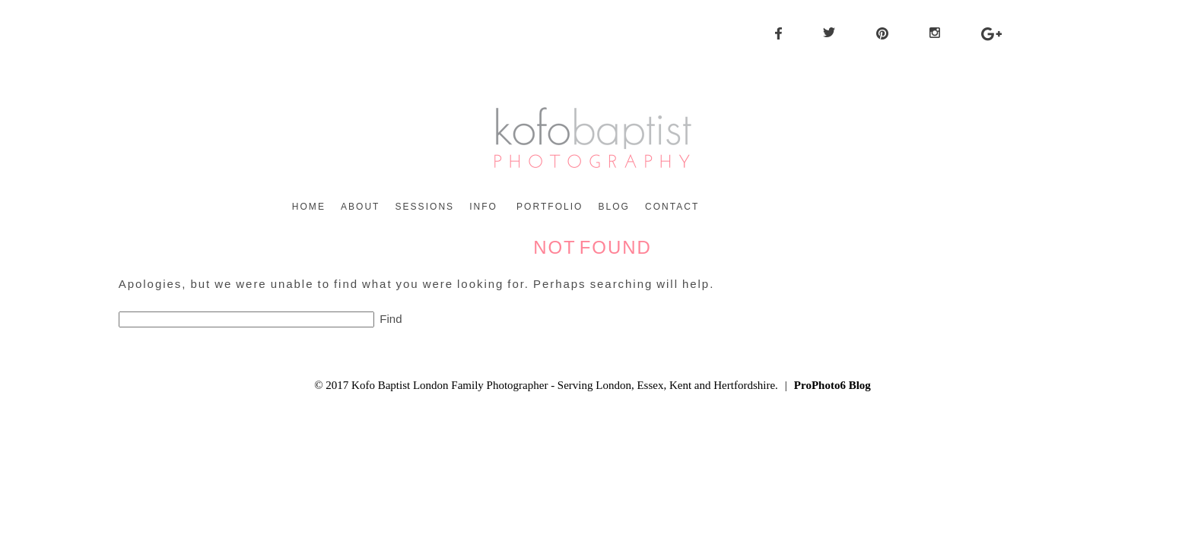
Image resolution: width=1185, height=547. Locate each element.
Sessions (424, 206)
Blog (614, 206)
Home (309, 206)
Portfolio (549, 206)
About (360, 206)
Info (483, 206)
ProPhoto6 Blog (832, 385)
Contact (672, 206)
